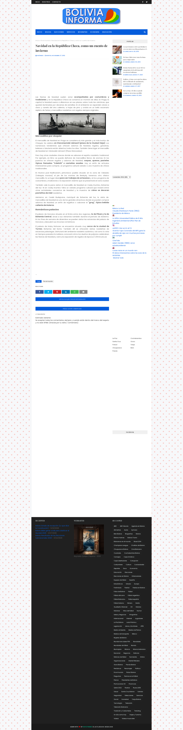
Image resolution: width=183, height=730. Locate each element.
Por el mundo (45, 41)
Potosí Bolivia (131, 672)
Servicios (139, 695)
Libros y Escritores (131, 626)
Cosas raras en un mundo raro (125, 250)
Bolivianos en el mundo (122, 541)
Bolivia (138, 534)
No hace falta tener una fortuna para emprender (134, 58)
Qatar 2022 (118, 688)
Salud (116, 692)
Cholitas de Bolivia (138, 545)
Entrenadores (136, 576)
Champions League (121, 545)
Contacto (56, 2)
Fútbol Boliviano (119, 599)
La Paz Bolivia (118, 622)
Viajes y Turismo (135, 715)
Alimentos (117, 530)
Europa (136, 584)
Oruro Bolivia (118, 665)
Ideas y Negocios (120, 615)
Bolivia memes (119, 538)
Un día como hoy (120, 715)
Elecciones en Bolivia (121, 576)
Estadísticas (118, 584)
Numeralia (133, 657)
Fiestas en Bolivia (139, 588)
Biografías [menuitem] (82, 32)
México (134, 634)
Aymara (134, 530)
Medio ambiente (119, 630)
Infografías (133, 615)
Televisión (128, 703)
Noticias (136, 653)
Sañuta (140, 692)
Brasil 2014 (137, 541)
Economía (133, 568)
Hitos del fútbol (128, 611)
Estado (128, 584)
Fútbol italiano (119, 603)
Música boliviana (139, 649)
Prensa (116, 680)
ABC (115, 526)
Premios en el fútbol (131, 676)
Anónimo (40, 55)
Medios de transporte (121, 634)
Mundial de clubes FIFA (122, 642)
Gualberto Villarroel (120, 607)
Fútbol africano (119, 595)
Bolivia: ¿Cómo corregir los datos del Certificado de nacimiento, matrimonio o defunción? (135, 81)
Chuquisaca (117, 348)
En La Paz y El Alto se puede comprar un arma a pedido (132, 92)
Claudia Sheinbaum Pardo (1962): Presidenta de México (126, 212)
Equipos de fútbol (120, 580)
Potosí (115, 345)
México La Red (118, 208)
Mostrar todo (118, 258)
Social (116, 699)
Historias (117, 611)
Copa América (129, 557)
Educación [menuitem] (107, 32)
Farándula (117, 588)
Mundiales (137, 642)
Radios (127, 688)
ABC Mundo (124, 526)
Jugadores (139, 618)
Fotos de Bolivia (119, 592)
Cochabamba (136, 338)
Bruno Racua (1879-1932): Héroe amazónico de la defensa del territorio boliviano (134, 70)
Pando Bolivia (131, 665)
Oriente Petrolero (134, 661)
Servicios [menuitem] (71, 32)
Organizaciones (119, 661)
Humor (139, 611)
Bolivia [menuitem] (48, 32)
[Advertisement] (72, 77)
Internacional (118, 618)
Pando (115, 351)
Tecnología (118, 703)
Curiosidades (139, 565)
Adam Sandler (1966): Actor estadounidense (124, 244)
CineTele (116, 240)
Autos (126, 530)
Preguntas (117, 676)
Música (127, 649)
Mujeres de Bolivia (120, 638)
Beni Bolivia (118, 534)
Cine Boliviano (136, 549)
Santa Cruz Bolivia (127, 692)
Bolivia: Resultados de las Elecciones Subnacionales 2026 (50, 536)
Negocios (126, 653)
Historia (138, 607)
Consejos (117, 557)
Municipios (117, 649)
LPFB (142, 626)
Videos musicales (128, 719)
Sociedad (125, 699)
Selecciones (129, 695)
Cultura (128, 565)
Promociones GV (120, 684)
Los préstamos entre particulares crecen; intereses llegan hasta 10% (135, 48)
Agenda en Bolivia (138, 526)
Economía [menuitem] (94, 32)
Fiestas (127, 588)
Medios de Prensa (134, 630)
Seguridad (117, 695)
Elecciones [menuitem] (59, 32)
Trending (137, 711)
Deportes (117, 568)
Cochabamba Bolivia (132, 553)
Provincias (132, 684)
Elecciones (128, 572)
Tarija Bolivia (136, 699)
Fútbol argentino (133, 595)
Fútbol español (133, 599)
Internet (129, 618)
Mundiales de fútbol (121, 645)
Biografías (129, 534)
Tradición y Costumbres (122, 711)
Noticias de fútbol (120, 657)
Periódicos (117, 668)
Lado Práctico (131, 622)
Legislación (118, 626)
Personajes (128, 668)
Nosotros (46, 2)
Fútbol (130, 592)
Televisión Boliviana (121, 707)
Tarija (133, 345)
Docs (125, 568)
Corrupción (134, 561)
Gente (137, 603)
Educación (118, 572)
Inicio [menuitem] (39, 32)
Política (137, 668)
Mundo (133, 645)
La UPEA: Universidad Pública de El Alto (128, 218)
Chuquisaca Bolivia (121, 549)
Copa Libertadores (120, 561)
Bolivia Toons (132, 538)
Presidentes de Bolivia (129, 680)
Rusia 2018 (137, 688)
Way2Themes (87, 727)
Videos (116, 719)
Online (142, 657)
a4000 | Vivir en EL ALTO (122, 228)
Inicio (37, 2)
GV (131, 607)
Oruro (133, 341)
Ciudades (117, 553)
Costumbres (118, 565)
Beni (132, 348)
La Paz (115, 338)
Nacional (117, 653)
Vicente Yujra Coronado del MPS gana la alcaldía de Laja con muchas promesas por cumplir (129, 233)
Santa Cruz (117, 341)
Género (129, 603)
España (132, 580)
